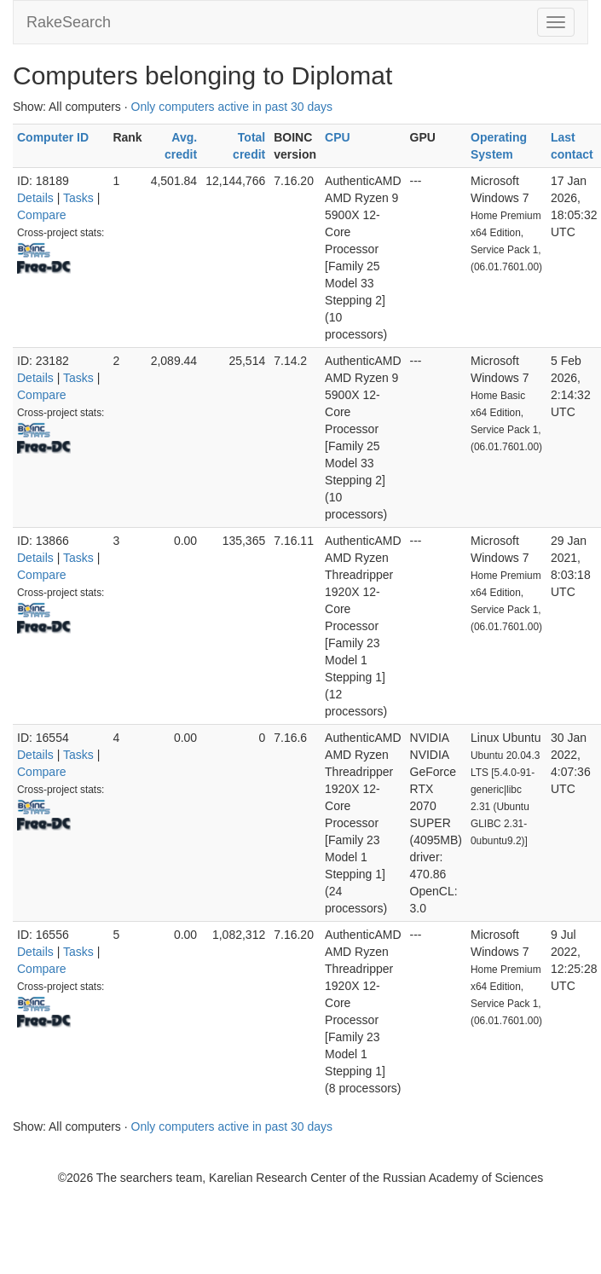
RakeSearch (68, 22)
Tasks (78, 198)
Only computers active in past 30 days (232, 106)
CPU (337, 137)
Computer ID (53, 137)
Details (35, 198)
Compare (41, 215)
